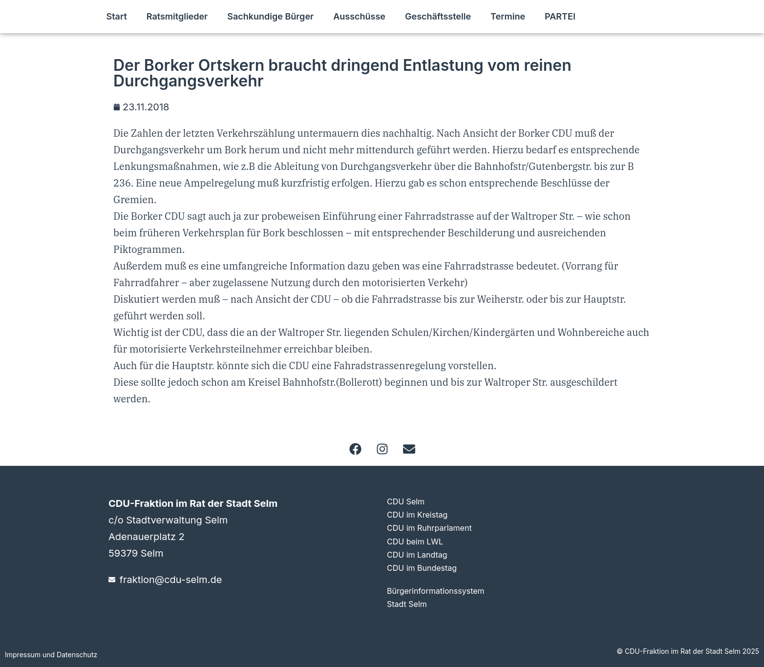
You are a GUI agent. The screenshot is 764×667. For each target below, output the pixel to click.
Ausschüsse (359, 16)
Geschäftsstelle (438, 16)
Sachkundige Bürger (270, 16)
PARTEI (560, 16)
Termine (507, 16)
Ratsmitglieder (177, 16)
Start (116, 16)
